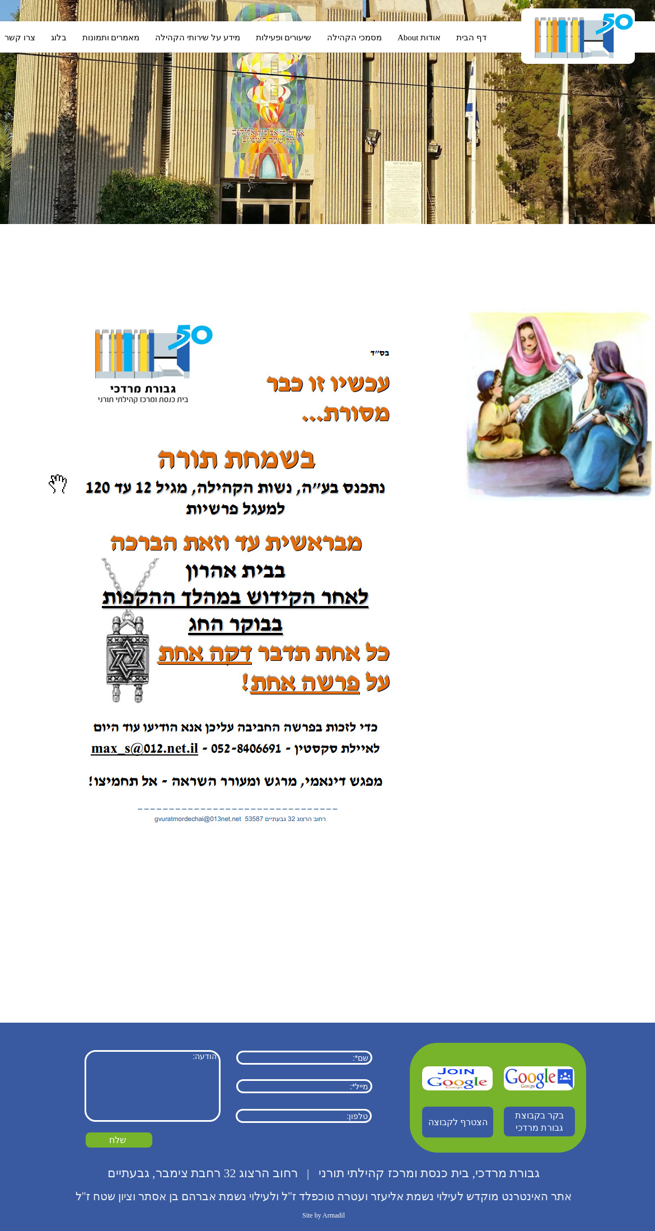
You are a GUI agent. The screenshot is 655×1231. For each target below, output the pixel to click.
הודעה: (152, 1086)
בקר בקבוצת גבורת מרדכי (539, 1121)
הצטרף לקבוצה (458, 1122)
